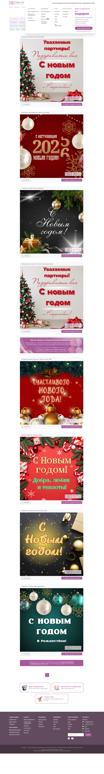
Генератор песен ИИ (14, 752)
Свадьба (40, 744)
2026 (22, 18)
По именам (26, 750)
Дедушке (89, 25)
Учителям (67, 22)
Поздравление (13, 739)
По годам (26, 753)
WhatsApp (87, 751)
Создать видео (50, 3)
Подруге (24, 29)
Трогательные (55, 18)
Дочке (59, 25)
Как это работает (72, 739)
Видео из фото (12, 742)
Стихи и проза (27, 748)
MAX (86, 746)
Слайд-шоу (12, 744)
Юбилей (40, 742)
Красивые (28, 18)
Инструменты (68, 3)
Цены (85, 3)
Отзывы (92, 3)
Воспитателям (82, 22)
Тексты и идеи (78, 3)
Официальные (79, 18)
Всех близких (56, 749)
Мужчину (55, 742)
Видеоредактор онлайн (15, 750)
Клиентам (31, 22)
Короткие (63, 18)
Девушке (44, 29)
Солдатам (56, 29)
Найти (88, 755)
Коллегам (88, 18)
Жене (49, 25)
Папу (54, 746)
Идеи (69, 749)
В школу (74, 22)
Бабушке (82, 25)
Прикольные (36, 18)
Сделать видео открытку (70, 105)
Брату (76, 25)
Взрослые (71, 18)
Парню (50, 29)
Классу (53, 22)
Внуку (17, 29)
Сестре (70, 25)
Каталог (59, 3)
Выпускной (41, 746)
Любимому (36, 29)
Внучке (12, 29)
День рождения (42, 739)
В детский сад (13, 25)
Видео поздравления (29, 739)
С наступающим (14, 18)
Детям (47, 22)
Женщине (22, 25)
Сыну (65, 25)
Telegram (87, 749)
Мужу (54, 25)
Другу (29, 29)
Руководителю (23, 22)
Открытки (26, 746)
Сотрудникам (13, 22)
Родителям (42, 25)
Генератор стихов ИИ (14, 754)
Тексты (69, 746)
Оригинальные (45, 18)
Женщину (55, 739)
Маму (54, 744)
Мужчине (29, 25)
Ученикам (60, 22)
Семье (35, 25)
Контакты (85, 739)
